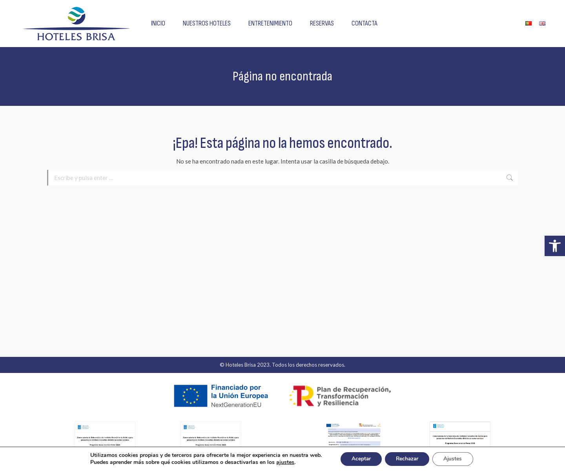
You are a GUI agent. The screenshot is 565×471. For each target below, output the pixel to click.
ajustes (282, 462)
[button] (555, 246)
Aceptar (359, 458)
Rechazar (407, 458)
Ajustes (455, 458)
